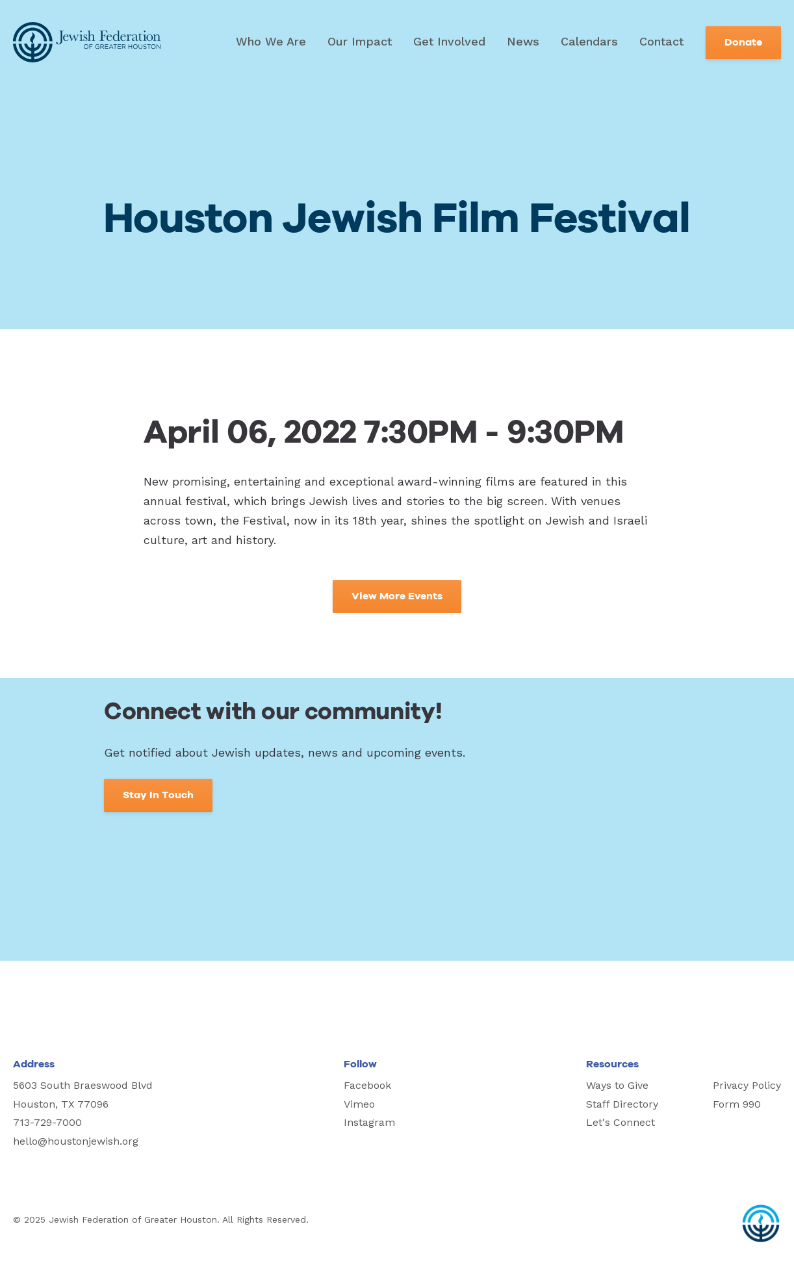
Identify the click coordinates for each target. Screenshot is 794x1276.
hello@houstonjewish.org (75, 1141)
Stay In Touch (158, 795)
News (523, 41)
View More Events (397, 596)
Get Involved (449, 41)
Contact (661, 41)
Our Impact (359, 41)
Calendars (589, 41)
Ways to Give (617, 1085)
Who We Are (271, 41)
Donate (743, 42)
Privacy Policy (747, 1085)
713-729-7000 (47, 1122)
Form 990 (737, 1104)
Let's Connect (620, 1122)
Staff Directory (622, 1104)
